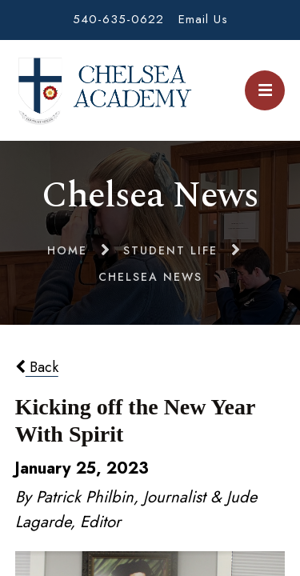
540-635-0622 (118, 19)
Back (36, 367)
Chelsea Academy (104, 90)
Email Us (203, 19)
